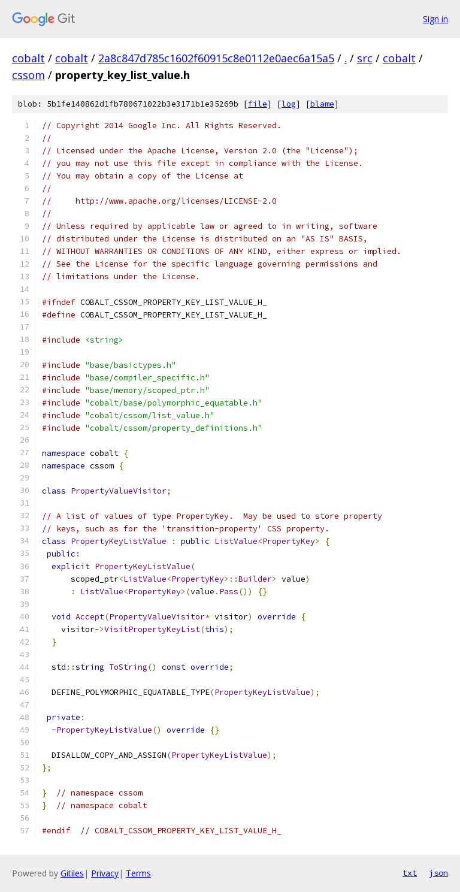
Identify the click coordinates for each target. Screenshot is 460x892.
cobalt (28, 58)
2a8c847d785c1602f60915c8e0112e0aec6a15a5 (216, 58)
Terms (138, 873)
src (365, 58)
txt (409, 872)
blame (322, 104)
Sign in (435, 19)
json (438, 872)
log (289, 104)
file (257, 104)
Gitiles (72, 873)
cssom (28, 75)
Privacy (105, 873)
